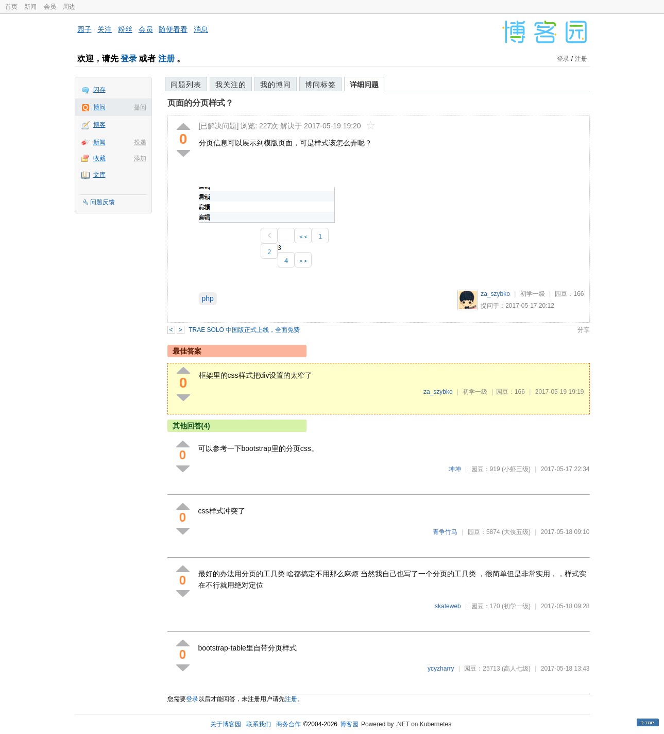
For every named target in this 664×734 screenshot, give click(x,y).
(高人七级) (516, 668)
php (208, 298)
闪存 (99, 89)
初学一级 (532, 293)
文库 (99, 174)
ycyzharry (441, 668)
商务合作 (288, 724)
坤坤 (455, 469)
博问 (99, 107)
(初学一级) (516, 606)
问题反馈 (102, 202)
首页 (11, 6)
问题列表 (186, 84)
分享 (583, 329)
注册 (166, 58)
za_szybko (495, 293)
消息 (201, 29)
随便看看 (173, 29)
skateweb (448, 606)
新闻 (30, 6)
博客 (99, 124)
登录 (129, 58)
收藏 (99, 158)
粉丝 (125, 29)
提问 (140, 107)
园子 (84, 29)
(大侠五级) (516, 532)
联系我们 (258, 724)
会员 (50, 6)
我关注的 (230, 84)
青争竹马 (445, 532)
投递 (140, 142)
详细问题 (364, 84)
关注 (104, 29)
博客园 (349, 724)
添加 (140, 158)
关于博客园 (225, 724)
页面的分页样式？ (200, 102)
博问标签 (320, 84)
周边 (69, 6)
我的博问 (275, 84)
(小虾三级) (516, 469)
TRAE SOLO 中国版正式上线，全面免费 (244, 329)
